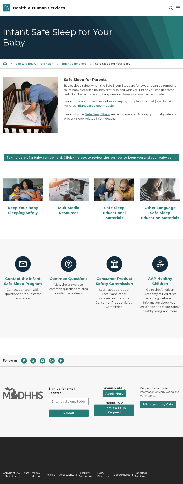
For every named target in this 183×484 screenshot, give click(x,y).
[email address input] (69, 401)
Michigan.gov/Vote (158, 404)
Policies (50, 474)
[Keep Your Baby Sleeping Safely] (23, 196)
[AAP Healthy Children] (160, 271)
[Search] (171, 8)
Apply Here (114, 393)
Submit (69, 413)
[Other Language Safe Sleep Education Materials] (160, 199)
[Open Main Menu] (178, 8)
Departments (121, 474)
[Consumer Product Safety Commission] (114, 271)
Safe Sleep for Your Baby (112, 63)
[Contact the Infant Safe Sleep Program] (23, 271)
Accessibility (66, 474)
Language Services (141, 474)
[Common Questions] (69, 268)
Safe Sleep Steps (97, 114)
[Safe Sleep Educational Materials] (114, 199)
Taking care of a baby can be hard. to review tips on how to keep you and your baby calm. (92, 157)
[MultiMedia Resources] (69, 196)
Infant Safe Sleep (74, 63)
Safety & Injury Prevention (34, 63)
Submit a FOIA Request (114, 410)
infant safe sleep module (95, 105)
